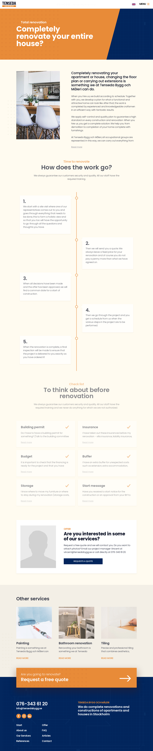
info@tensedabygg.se (84, 4)
